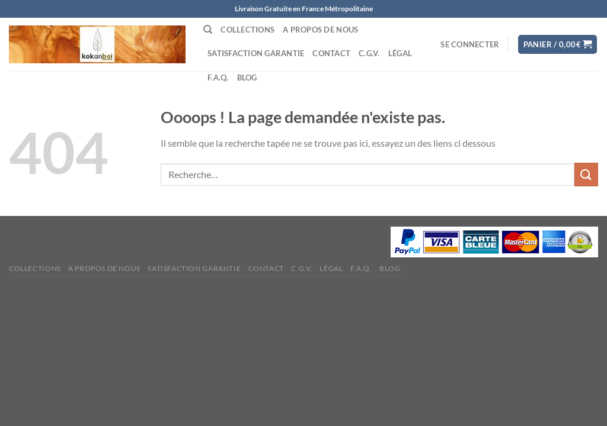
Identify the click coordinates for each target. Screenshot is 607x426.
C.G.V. (369, 53)
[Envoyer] (586, 174)
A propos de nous (320, 29)
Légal (400, 53)
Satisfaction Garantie (255, 53)
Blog (247, 77)
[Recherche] (207, 29)
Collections (247, 29)
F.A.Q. (218, 77)
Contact (331, 53)
